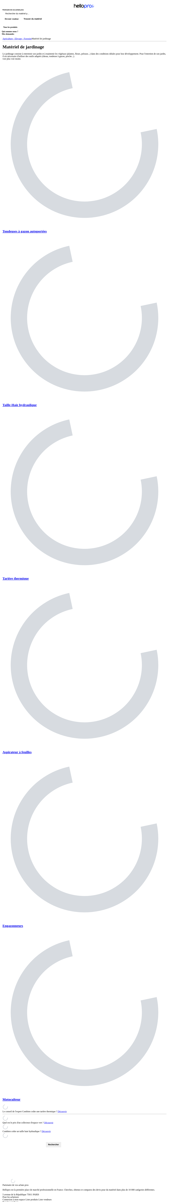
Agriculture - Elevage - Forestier (17, 38)
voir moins (16, 59)
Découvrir (62, 1111)
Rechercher (53, 1144)
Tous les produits (10, 27)
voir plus (6, 59)
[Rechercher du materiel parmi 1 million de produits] (33, 14)
